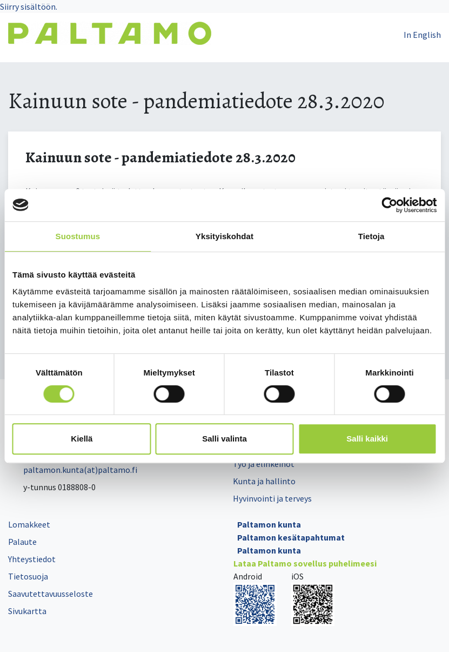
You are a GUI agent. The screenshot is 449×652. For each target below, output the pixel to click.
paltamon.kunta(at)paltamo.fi (72, 469)
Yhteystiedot (32, 559)
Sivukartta (27, 610)
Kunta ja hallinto (264, 481)
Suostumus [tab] (78, 236)
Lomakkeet (29, 524)
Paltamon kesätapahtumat (291, 537)
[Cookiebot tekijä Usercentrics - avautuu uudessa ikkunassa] (389, 205)
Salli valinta (224, 438)
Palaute (22, 541)
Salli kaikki (367, 438)
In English (422, 34)
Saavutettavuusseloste (50, 593)
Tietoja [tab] (371, 236)
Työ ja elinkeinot (263, 463)
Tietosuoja (28, 576)
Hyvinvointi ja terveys (272, 498)
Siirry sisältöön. (28, 6)
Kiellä (81, 438)
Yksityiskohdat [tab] (224, 236)
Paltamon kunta (269, 524)
